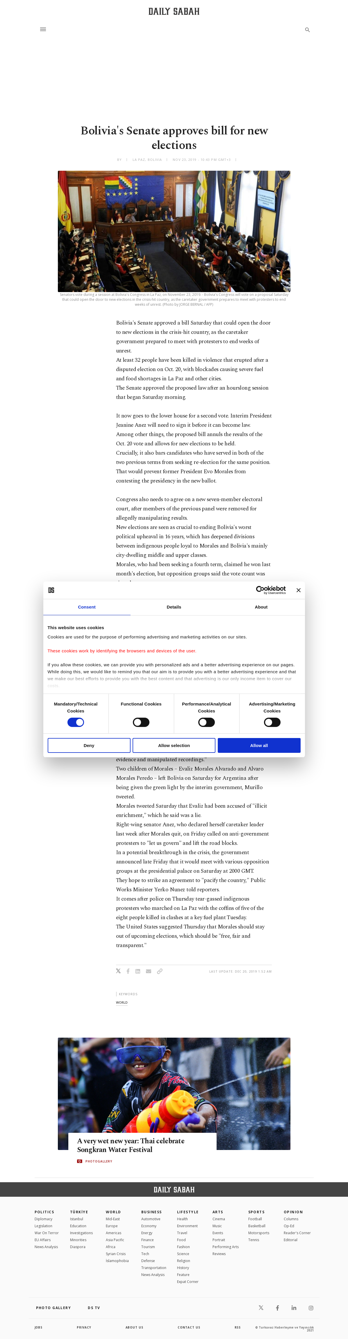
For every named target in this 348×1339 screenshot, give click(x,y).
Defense (148, 1260)
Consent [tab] (87, 606)
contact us (189, 1327)
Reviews (219, 1253)
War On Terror (47, 1232)
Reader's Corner (297, 1232)
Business (151, 1212)
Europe (112, 1225)
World (113, 1212)
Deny (89, 745)
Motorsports (258, 1232)
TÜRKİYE (79, 1212)
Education (78, 1225)
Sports (256, 1212)
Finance (147, 1239)
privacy (84, 1327)
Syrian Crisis (116, 1253)
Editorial (290, 1239)
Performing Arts (226, 1246)
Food (181, 1239)
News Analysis (46, 1246)
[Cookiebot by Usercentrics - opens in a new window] (260, 590)
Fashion (183, 1246)
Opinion (293, 1212)
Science (183, 1253)
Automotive (150, 1218)
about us (135, 1327)
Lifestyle (188, 1212)
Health (182, 1218)
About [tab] (261, 606)
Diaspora (77, 1246)
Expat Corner (188, 1281)
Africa (110, 1246)
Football (255, 1218)
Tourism (148, 1246)
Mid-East (113, 1218)
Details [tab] (174, 606)
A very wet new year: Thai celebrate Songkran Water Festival (132, 1145)
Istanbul (76, 1218)
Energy (146, 1232)
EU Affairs (43, 1239)
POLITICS (44, 1212)
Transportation (153, 1267)
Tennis (253, 1239)
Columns (291, 1218)
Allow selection (174, 745)
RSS (238, 1327)
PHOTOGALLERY (98, 1161)
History (183, 1267)
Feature (183, 1274)
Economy (148, 1225)
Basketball (256, 1225)
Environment (187, 1225)
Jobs (39, 1327)
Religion (183, 1260)
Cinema (219, 1218)
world (122, 1002)
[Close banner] (299, 590)
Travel (182, 1232)
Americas (113, 1232)
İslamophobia (117, 1260)
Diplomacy (43, 1218)
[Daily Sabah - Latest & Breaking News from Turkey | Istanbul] (174, 11)
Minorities (78, 1239)
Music (217, 1225)
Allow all (259, 745)
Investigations (81, 1232)
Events (218, 1232)
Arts (218, 1212)
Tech (145, 1253)
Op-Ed (289, 1225)
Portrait (219, 1239)
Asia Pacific (115, 1239)
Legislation (43, 1225)
